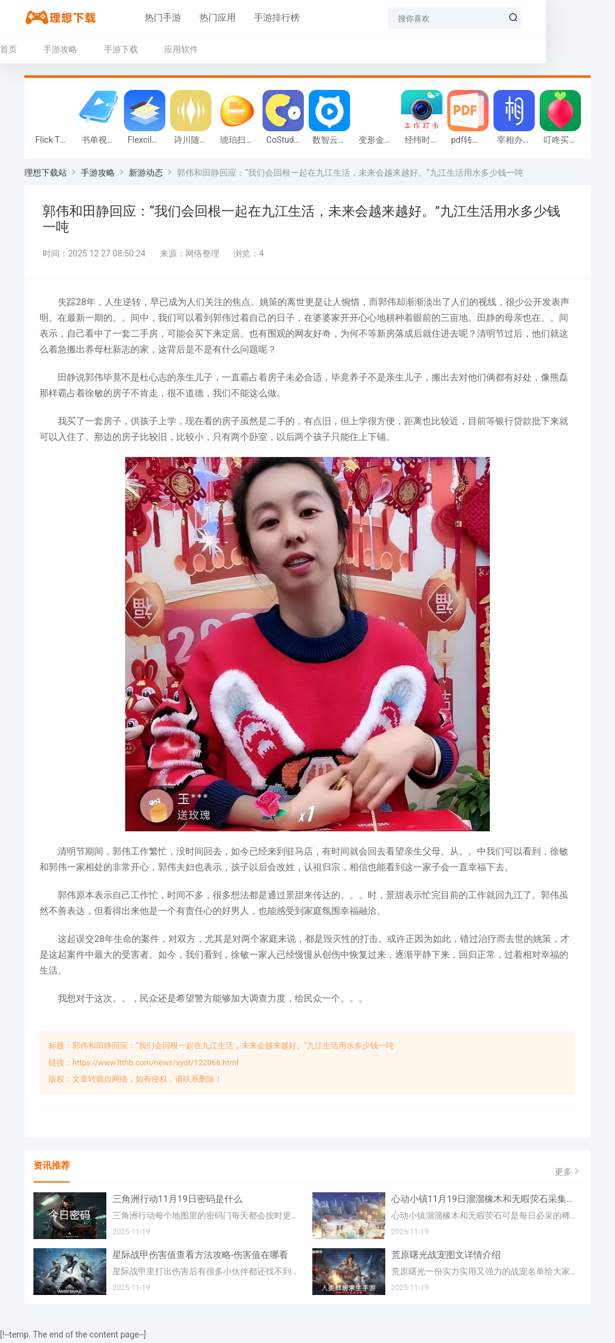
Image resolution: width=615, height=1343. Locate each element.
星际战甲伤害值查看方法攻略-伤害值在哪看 (200, 1256)
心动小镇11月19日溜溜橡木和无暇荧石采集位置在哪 (486, 1200)
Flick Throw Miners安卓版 (55, 141)
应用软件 (181, 49)
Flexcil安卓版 (148, 141)
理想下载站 (45, 174)
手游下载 (121, 49)
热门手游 (133, 17)
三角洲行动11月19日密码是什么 (177, 1200)
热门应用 (188, 17)
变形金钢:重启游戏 (379, 141)
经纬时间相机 (425, 141)
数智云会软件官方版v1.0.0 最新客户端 (332, 141)
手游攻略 (60, 49)
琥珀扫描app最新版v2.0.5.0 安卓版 (240, 141)
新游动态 (146, 174)
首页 (8, 49)
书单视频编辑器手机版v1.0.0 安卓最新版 (101, 141)
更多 (568, 1172)
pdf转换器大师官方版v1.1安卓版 (471, 141)
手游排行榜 (247, 17)
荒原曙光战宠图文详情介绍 (446, 1256)
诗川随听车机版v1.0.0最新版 (194, 141)
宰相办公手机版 (517, 141)
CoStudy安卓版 (286, 141)
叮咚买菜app (563, 141)
